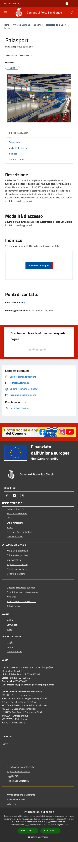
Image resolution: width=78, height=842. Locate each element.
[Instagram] (22, 495)
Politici (10, 527)
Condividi (12, 55)
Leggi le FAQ (13, 776)
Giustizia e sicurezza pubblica (21, 587)
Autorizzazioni (13, 606)
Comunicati (12, 624)
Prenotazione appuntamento (20, 767)
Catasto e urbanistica (17, 569)
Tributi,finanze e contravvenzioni (22, 592)
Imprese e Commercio (17, 564)
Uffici (9, 518)
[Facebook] (7, 495)
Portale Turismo (14, 651)
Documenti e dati (15, 536)
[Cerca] (72, 12)
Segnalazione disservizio (18, 771)
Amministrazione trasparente (21, 794)
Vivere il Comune (21, 24)
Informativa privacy (16, 799)
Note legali (12, 804)
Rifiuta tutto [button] (50, 830)
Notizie (10, 620)
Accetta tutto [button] (28, 830)
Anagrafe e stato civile (17, 550)
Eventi (10, 647)
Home (6, 24)
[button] (39, 837)
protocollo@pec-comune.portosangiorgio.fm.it (30, 684)
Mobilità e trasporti (16, 573)
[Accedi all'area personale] (67, 3)
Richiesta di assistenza (18, 780)
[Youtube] (14, 495)
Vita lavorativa (14, 560)
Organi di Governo (15, 509)
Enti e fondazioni (15, 522)
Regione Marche (12, 3)
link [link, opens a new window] (66, 824)
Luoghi (37, 24)
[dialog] (39, 825)
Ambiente (11, 597)
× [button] (75, 811)
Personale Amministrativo (19, 532)
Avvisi (9, 629)
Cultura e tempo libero (17, 555)
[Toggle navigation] (5, 12)
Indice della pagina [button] (18, 132)
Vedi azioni (26, 55)
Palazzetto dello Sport (55, 24)
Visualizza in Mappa (39, 265)
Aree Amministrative (17, 513)
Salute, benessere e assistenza (21, 601)
